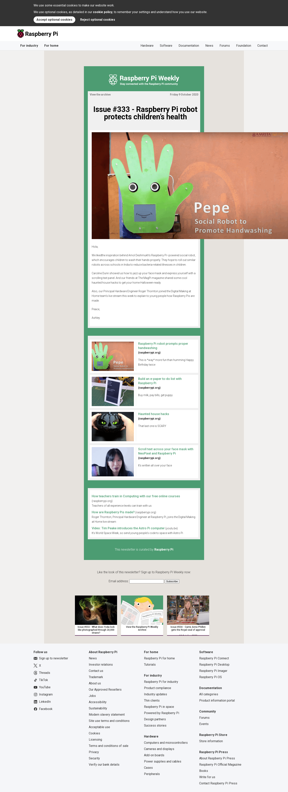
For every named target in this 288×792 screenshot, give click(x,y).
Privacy (94, 752)
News (209, 45)
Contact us (96, 671)
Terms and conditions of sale (108, 746)
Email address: (119, 581)
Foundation (243, 45)
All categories (208, 694)
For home (51, 45)
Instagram (43, 694)
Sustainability (98, 708)
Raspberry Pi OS (210, 677)
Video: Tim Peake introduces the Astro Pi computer (128, 528)
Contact (262, 45)
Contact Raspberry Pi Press (218, 783)
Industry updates (155, 694)
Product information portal (217, 700)
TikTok (41, 680)
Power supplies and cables (162, 761)
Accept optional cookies (54, 19)
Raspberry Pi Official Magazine (220, 764)
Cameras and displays (159, 749)
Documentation (189, 45)
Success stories (155, 725)
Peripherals (152, 774)
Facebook (43, 709)
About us (95, 683)
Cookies (94, 733)
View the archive (100, 94)
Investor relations (101, 664)
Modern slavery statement (107, 714)
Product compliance (157, 688)
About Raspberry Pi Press (217, 758)
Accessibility (98, 702)
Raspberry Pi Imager (213, 671)
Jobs (92, 696)
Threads (42, 673)
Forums (225, 45)
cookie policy (102, 12)
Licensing (95, 739)
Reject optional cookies (97, 19)
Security (94, 758)
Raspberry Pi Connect (214, 658)
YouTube (42, 687)
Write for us (207, 777)
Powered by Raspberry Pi (161, 713)
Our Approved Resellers (105, 689)
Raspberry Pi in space (159, 707)
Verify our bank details (104, 764)
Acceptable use (99, 727)
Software (166, 45)
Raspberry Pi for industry (161, 682)
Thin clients (152, 700)
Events (204, 724)
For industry (29, 45)
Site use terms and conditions (109, 721)
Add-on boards (154, 755)
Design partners (155, 719)
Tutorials (150, 664)
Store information (211, 741)
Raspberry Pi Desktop (214, 664)
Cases (148, 768)
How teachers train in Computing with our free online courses (136, 496)
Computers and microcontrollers (166, 743)
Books (203, 771)
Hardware (147, 45)
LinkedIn (42, 702)
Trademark (96, 677)
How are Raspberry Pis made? (113, 512)
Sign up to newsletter (51, 658)
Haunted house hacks (153, 414)
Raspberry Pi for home (159, 658)
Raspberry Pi (163, 549)
